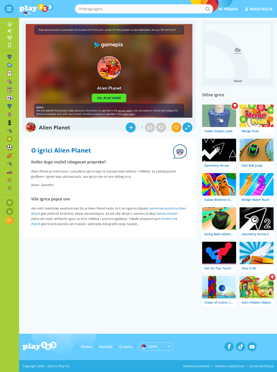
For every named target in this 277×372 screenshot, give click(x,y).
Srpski (150, 346)
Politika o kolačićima (229, 366)
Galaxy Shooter (167, 213)
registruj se (259, 9)
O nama (125, 346)
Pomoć (86, 346)
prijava (228, 9)
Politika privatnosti (196, 366)
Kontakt (105, 346)
